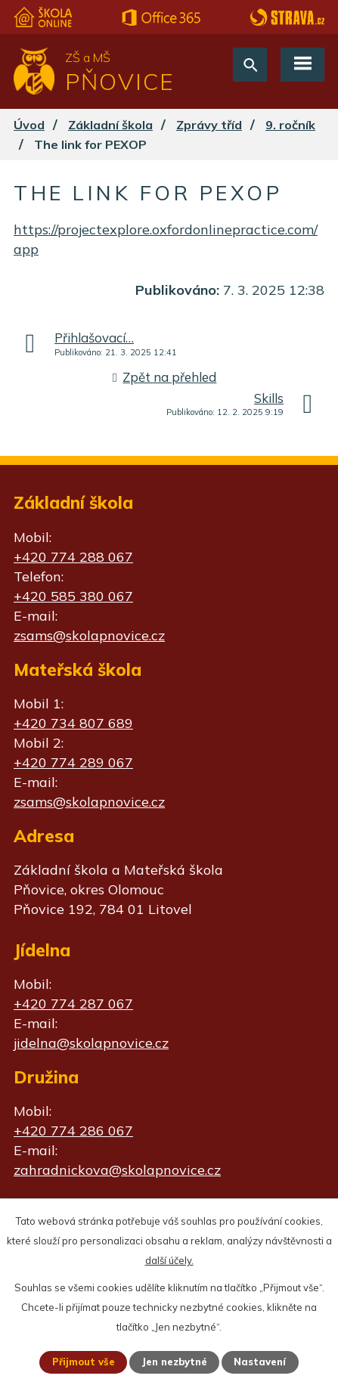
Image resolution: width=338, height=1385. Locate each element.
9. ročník (290, 124)
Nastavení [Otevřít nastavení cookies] (260, 1362)
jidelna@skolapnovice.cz (91, 1043)
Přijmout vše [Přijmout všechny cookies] (83, 1362)
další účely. (169, 1260)
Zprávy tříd (209, 124)
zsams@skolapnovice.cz (89, 635)
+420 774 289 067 (73, 762)
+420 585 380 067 (73, 596)
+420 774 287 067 (73, 1003)
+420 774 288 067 (73, 556)
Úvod (29, 124)
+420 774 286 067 (73, 1130)
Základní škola (110, 124)
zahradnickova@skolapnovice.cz (117, 1170)
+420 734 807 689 (73, 723)
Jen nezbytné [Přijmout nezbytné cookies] (174, 1362)
